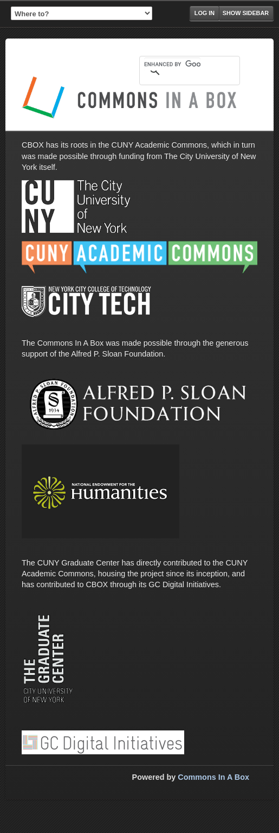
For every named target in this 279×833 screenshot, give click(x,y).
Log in (204, 13)
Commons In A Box (213, 777)
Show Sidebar (246, 13)
